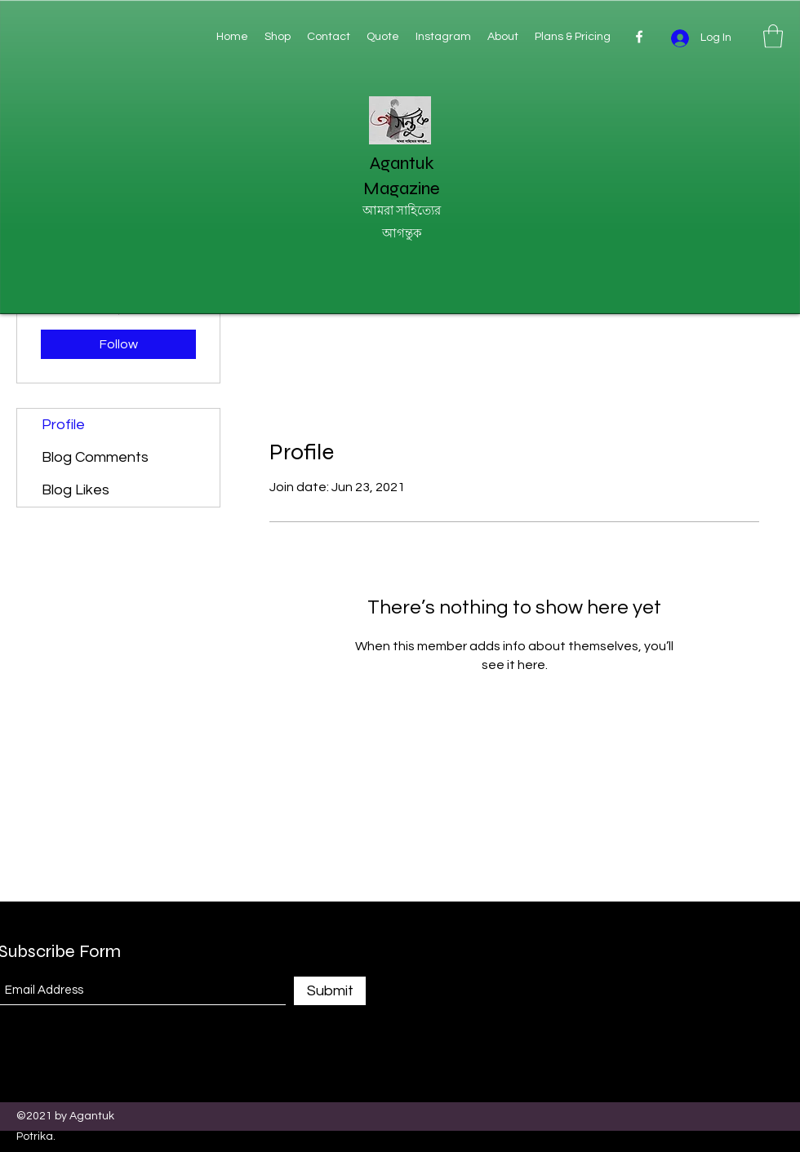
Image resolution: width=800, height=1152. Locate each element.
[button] (773, 36)
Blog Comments (95, 457)
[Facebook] (639, 37)
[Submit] (330, 991)
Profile (63, 424)
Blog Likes (75, 490)
